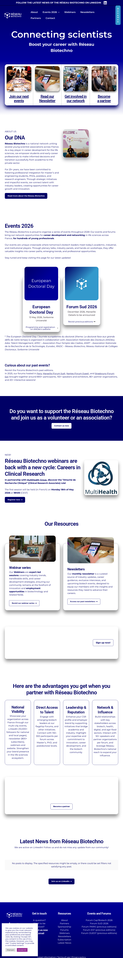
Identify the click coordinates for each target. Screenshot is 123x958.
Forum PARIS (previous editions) (99, 927)
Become (104, 96)
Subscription (64, 940)
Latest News (64, 943)
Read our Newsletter (47, 98)
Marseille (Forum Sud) (55, 374)
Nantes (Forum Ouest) (80, 374)
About (64, 920)
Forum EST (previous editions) (99, 930)
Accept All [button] (22, 950)
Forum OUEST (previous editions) (99, 933)
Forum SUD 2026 (99, 924)
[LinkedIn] (105, 3)
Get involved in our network (76, 98)
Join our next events (19, 98)
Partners (64, 924)
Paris (39, 374)
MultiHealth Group (37, 482)
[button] (58, 12)
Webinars (64, 933)
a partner (104, 101)
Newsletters (64, 936)
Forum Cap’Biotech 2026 (99, 920)
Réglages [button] (10, 950)
